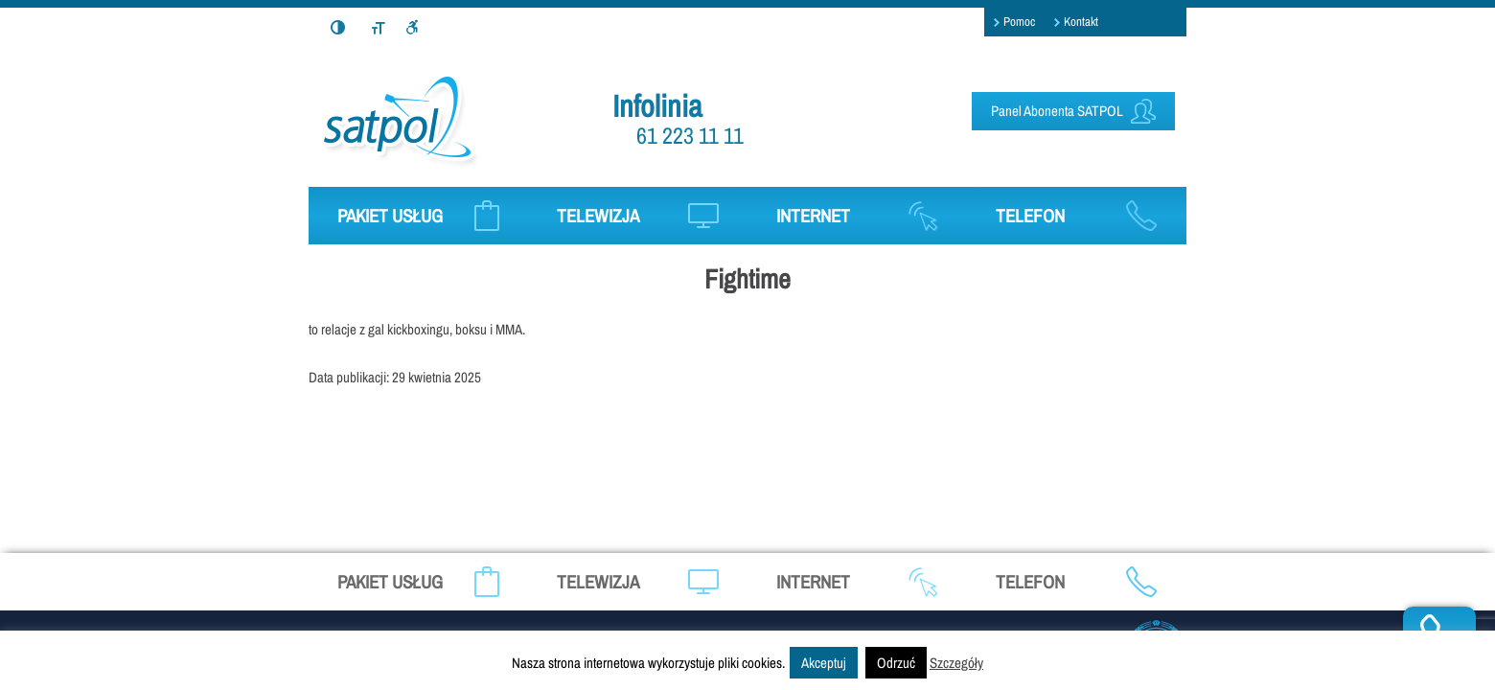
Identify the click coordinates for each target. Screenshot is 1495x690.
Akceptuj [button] (823, 663)
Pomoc (1019, 21)
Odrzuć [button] (896, 663)
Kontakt (1081, 21)
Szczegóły (956, 663)
